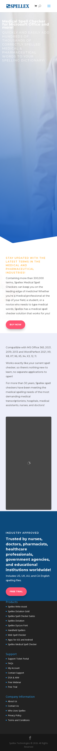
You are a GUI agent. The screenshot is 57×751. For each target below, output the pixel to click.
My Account (14, 668)
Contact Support (16, 672)
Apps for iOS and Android (20, 639)
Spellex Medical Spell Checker (22, 644)
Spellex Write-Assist (17, 606)
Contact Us (13, 705)
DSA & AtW (13, 677)
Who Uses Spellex (16, 710)
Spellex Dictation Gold (18, 611)
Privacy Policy (14, 715)
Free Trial (12, 686)
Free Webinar (14, 682)
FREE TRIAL (16, 591)
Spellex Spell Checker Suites (21, 616)
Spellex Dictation (16, 620)
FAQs (10, 663)
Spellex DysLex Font (18, 625)
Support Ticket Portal (18, 658)
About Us (12, 701)
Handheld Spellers (16, 630)
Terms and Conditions (19, 720)
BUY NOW (15, 324)
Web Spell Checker (17, 634)
